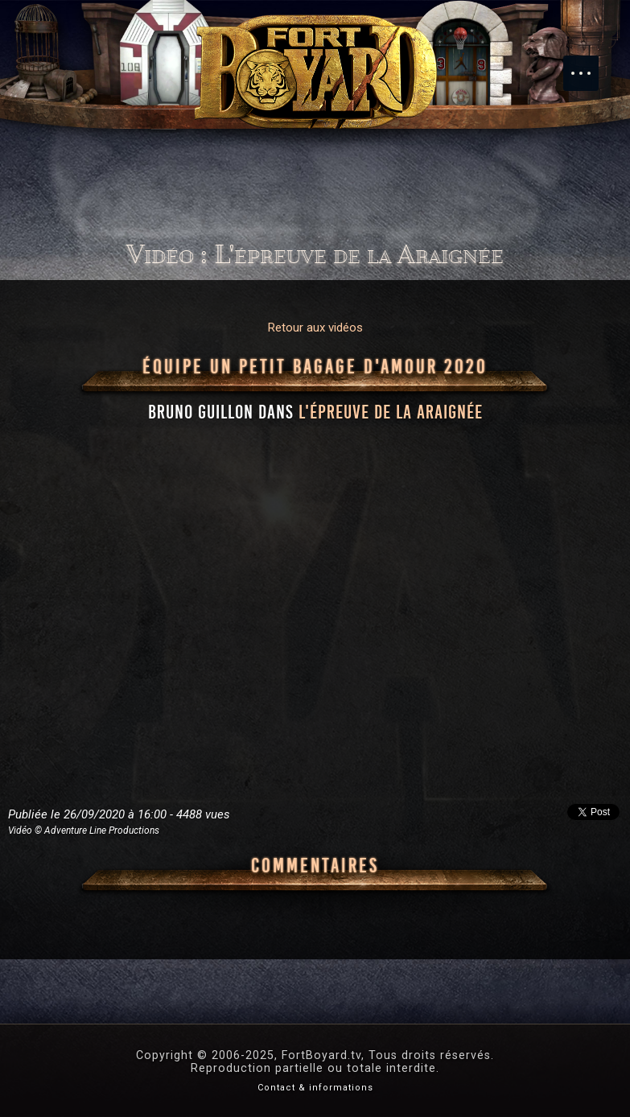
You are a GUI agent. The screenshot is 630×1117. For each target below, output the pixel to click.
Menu (589, 65)
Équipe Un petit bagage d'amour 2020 (315, 367)
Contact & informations (315, 1087)
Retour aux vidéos (315, 327)
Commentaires (315, 866)
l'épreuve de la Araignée (391, 412)
